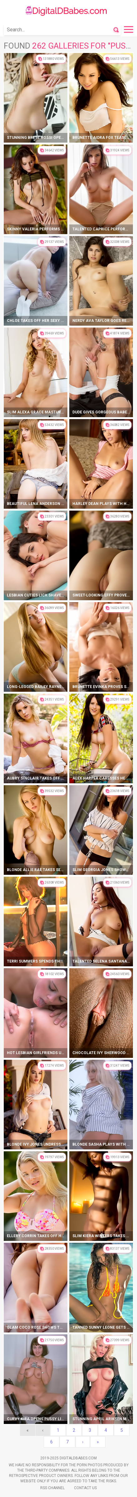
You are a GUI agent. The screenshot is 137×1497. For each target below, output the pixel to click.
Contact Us (85, 1488)
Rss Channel (52, 1488)
